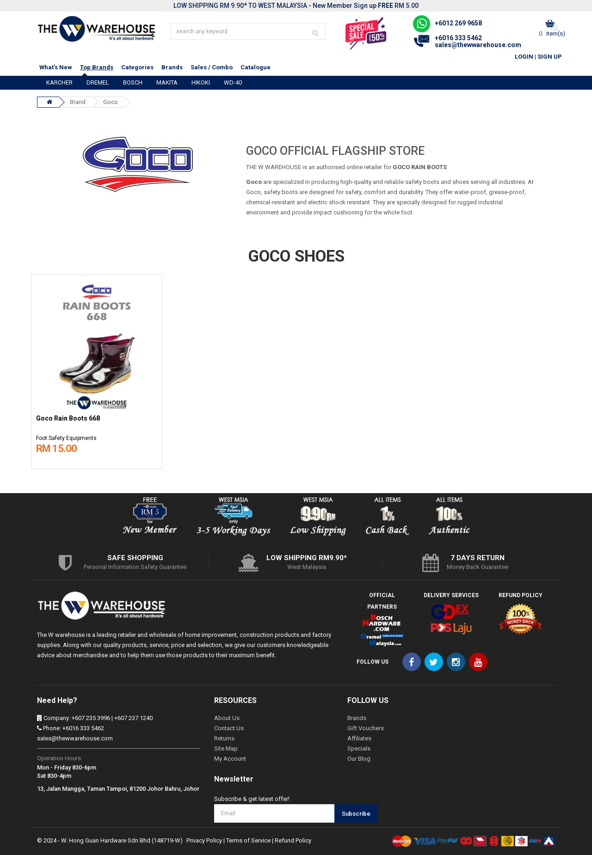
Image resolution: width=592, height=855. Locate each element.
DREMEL (97, 82)
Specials (358, 748)
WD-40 (233, 82)
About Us (227, 718)
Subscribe (356, 813)
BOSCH (132, 82)
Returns (224, 738)
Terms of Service (248, 840)
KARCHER (59, 82)
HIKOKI (200, 82)
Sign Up (549, 56)
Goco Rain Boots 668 (68, 418)
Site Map (226, 748)
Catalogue (255, 67)
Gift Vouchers (365, 728)
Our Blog (358, 758)
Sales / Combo (212, 67)
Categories (137, 67)
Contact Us (229, 728)
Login (524, 56)
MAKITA (167, 82)
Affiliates (359, 738)
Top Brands (96, 67)
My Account (230, 758)
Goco (110, 101)
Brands (172, 67)
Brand (78, 101)
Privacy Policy (204, 840)
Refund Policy (293, 840)
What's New (55, 67)
